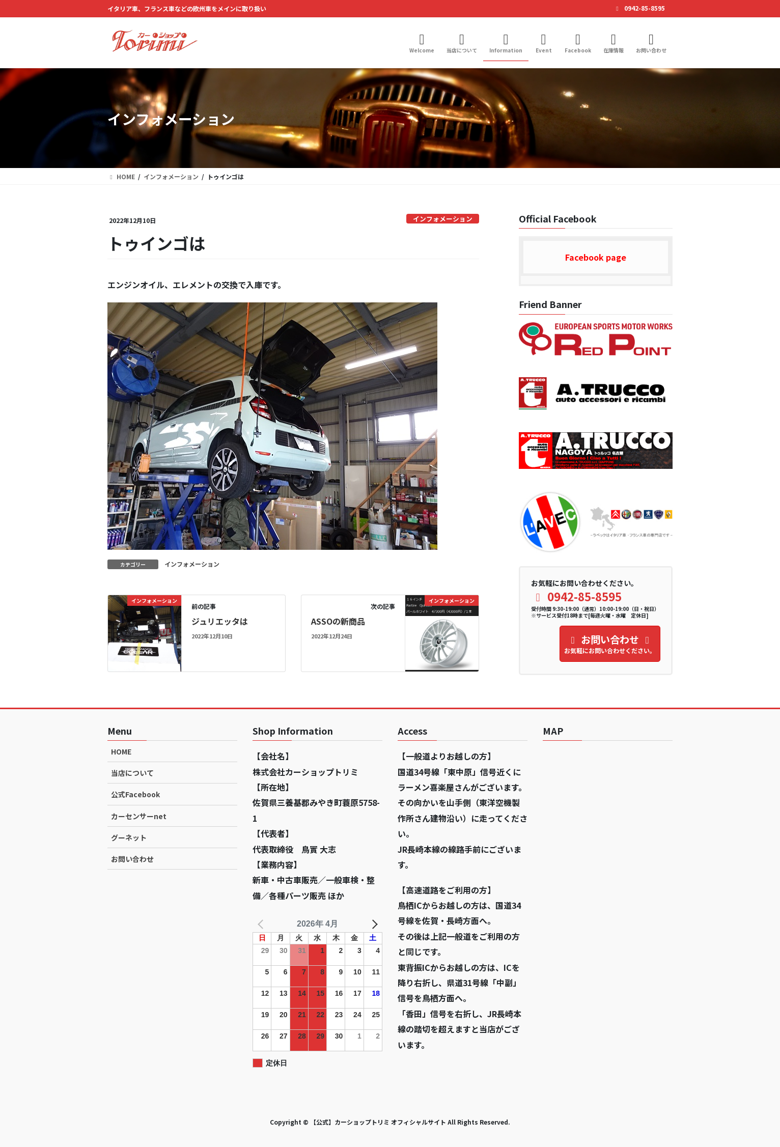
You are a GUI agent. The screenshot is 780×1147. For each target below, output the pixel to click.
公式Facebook (135, 794)
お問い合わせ (132, 859)
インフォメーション (442, 218)
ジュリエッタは (219, 621)
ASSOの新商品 (338, 621)
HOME (121, 751)
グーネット (129, 837)
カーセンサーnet (138, 816)
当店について (132, 773)
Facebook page (595, 257)
